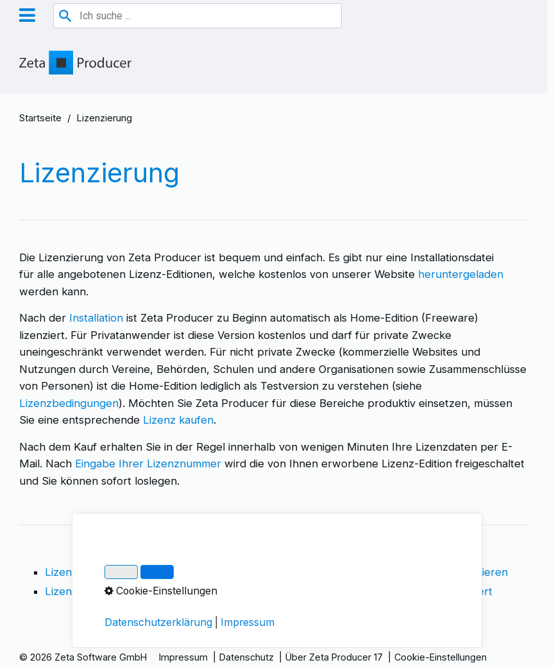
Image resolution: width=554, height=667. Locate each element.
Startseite (40, 118)
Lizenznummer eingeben (268, 572)
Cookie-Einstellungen (440, 657)
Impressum (183, 657)
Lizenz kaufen (178, 419)
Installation (96, 317)
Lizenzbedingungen (69, 403)
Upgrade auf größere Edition (278, 591)
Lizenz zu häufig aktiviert (429, 591)
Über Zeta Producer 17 (334, 657)
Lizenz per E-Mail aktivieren (437, 572)
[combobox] (197, 15)
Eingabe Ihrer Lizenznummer (146, 463)
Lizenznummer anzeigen (106, 591)
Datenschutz (246, 657)
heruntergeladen (460, 274)
